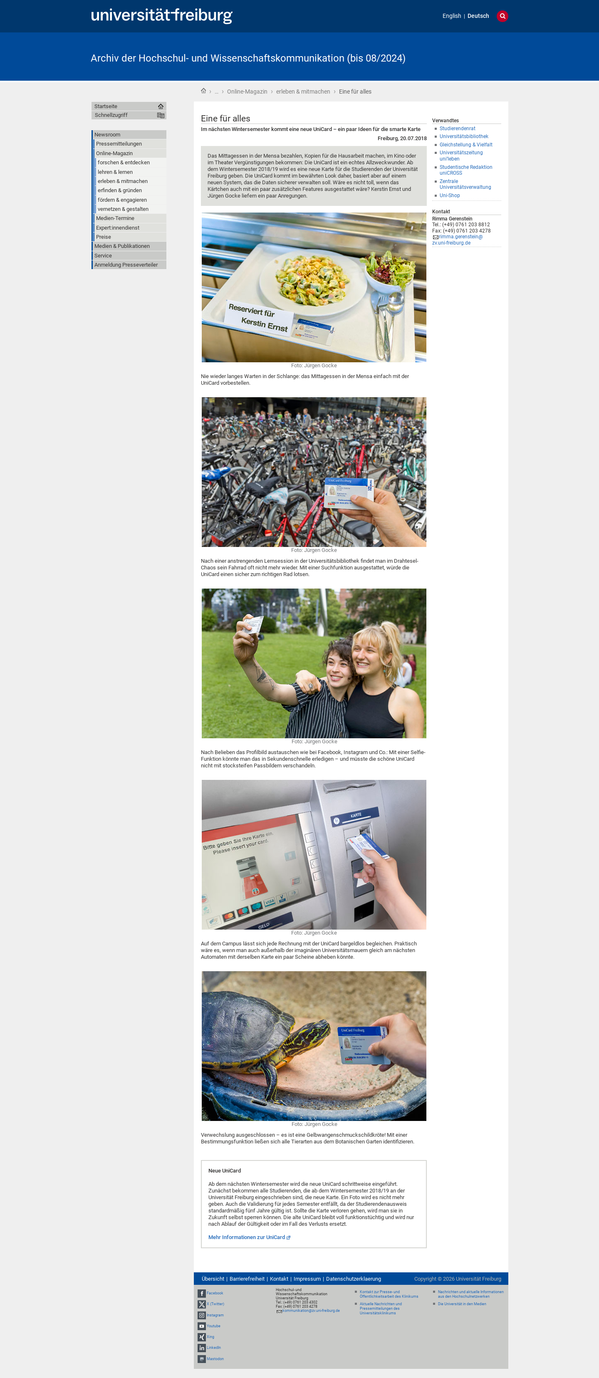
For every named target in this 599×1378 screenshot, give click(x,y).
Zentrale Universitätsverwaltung (465, 184)
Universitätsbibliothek (464, 136)
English (452, 16)
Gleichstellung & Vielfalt (466, 145)
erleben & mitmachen (303, 91)
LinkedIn (214, 1348)
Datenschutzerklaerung (353, 1279)
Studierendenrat (457, 128)
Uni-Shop (450, 195)
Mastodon (215, 1359)
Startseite (203, 91)
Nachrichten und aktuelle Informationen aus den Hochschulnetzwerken (471, 1294)
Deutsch (478, 16)
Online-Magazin (247, 91)
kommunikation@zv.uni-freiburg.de (311, 1311)
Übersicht (213, 1279)
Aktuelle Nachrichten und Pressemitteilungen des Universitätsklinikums (381, 1308)
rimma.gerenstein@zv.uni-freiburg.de (457, 240)
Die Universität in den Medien (462, 1304)
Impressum (307, 1279)
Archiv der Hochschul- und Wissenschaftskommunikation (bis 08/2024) (248, 58)
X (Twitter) (215, 1304)
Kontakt (279, 1279)
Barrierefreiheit (247, 1279)
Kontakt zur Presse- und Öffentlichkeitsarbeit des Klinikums (389, 1294)
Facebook (215, 1293)
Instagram (215, 1315)
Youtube (213, 1326)
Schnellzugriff (111, 115)
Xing (210, 1337)
